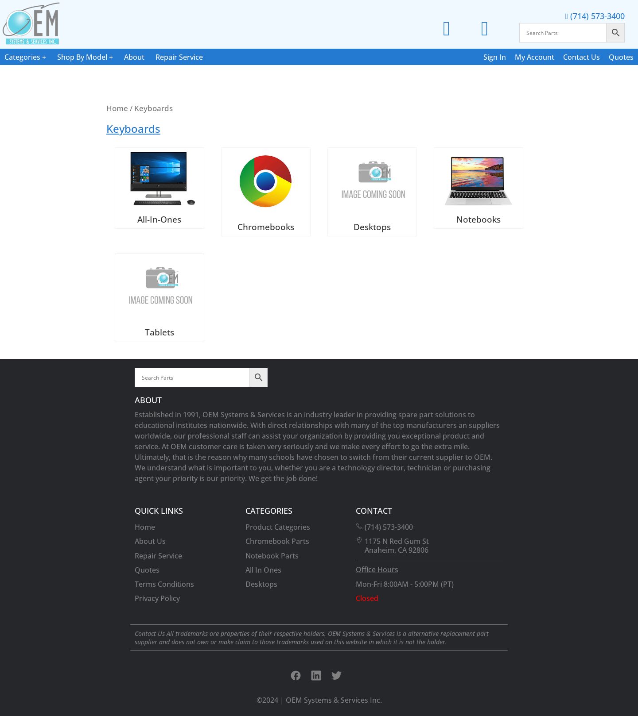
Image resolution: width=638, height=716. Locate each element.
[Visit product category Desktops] (372, 192)
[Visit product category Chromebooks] (266, 192)
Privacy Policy (157, 598)
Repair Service (179, 57)
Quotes (621, 57)
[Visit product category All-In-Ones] (159, 188)
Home (117, 108)
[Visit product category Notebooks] (478, 188)
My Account (534, 57)
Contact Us (581, 57)
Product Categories (277, 527)
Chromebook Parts (277, 541)
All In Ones (263, 570)
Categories (22, 57)
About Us (150, 541)
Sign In (494, 57)
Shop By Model (82, 57)
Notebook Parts (272, 556)
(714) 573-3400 (595, 16)
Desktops (261, 584)
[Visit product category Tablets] (159, 298)
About (134, 57)
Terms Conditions (164, 584)
